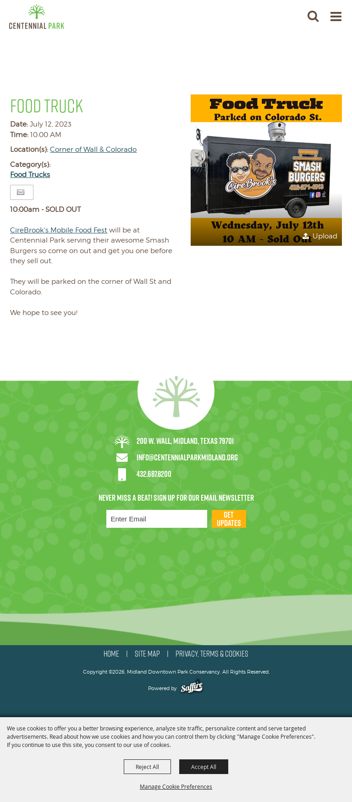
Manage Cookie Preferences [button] (176, 786)
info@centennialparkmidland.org (187, 457)
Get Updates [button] (229, 519)
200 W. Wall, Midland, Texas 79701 (185, 441)
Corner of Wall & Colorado (93, 149)
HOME (111, 654)
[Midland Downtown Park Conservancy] (36, 17)
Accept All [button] (203, 766)
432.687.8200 (154, 474)
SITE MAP (147, 654)
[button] (313, 16)
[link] (58, 230)
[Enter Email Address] (156, 519)
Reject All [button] (147, 766)
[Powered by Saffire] (192, 688)
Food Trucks (30, 175)
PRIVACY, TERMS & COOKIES (212, 654)
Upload (325, 236)
